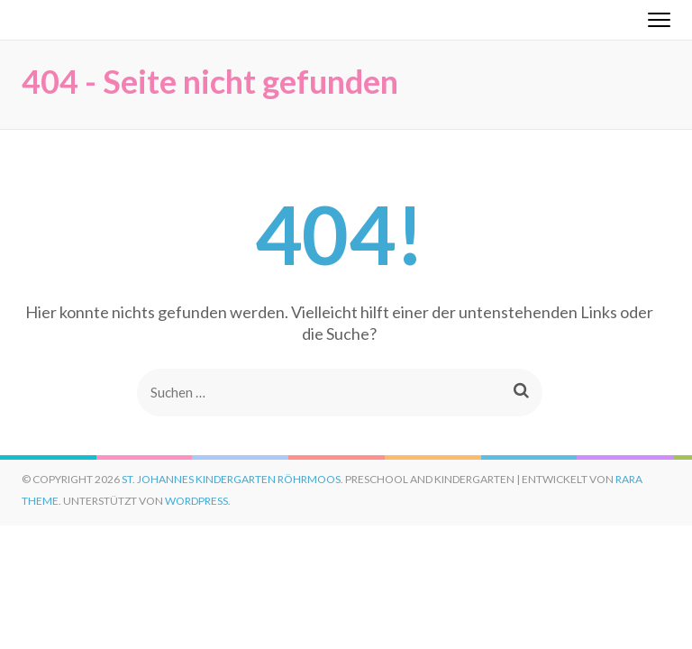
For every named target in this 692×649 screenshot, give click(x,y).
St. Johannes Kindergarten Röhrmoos (231, 479)
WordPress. (198, 500)
